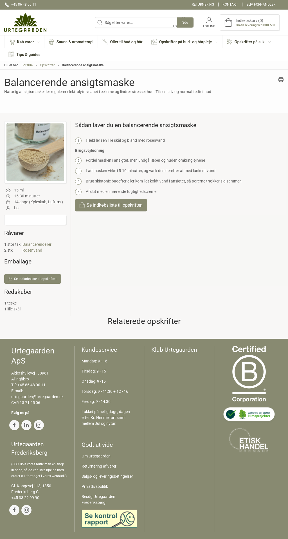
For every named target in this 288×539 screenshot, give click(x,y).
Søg (185, 22)
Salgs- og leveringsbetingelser (107, 476)
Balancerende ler (36, 244)
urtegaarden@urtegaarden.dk (37, 396)
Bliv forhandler (260, 4)
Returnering (203, 4)
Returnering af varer (99, 466)
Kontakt (230, 4)
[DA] (25, 22)
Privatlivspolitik (95, 486)
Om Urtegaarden (96, 456)
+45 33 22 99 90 (25, 497)
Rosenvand (32, 250)
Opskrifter (47, 65)
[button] (24, 41)
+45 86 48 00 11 (31, 385)
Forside (27, 65)
